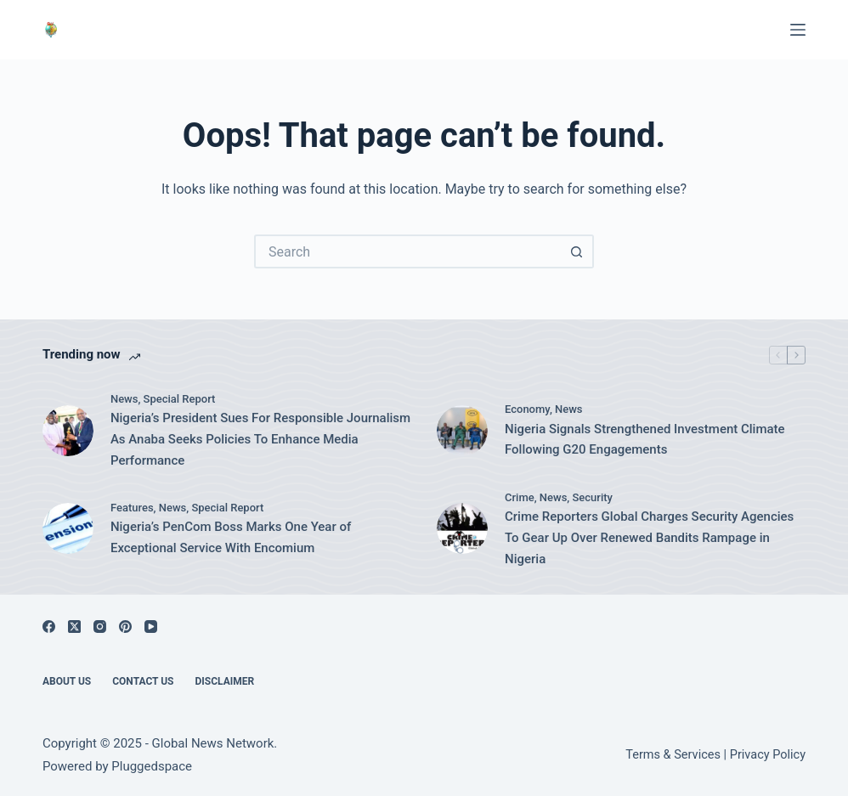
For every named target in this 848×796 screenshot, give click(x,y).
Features (132, 507)
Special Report (180, 398)
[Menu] (798, 29)
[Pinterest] (125, 626)
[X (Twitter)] (74, 626)
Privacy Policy (768, 755)
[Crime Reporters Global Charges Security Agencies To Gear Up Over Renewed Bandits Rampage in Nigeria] (462, 528)
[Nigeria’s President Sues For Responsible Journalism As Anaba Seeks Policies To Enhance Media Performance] (67, 430)
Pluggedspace (151, 766)
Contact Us (142, 681)
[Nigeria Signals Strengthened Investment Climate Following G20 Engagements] (462, 430)
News (124, 398)
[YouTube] (150, 626)
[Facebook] (48, 626)
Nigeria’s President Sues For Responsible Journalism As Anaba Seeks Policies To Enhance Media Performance (260, 439)
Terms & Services (673, 755)
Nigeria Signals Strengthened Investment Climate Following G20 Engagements (645, 439)
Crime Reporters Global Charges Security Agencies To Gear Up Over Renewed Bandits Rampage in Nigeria (649, 538)
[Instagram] (99, 626)
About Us (66, 681)
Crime (519, 497)
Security (593, 497)
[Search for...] (407, 251)
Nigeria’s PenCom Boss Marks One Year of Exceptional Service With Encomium (230, 537)
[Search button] (577, 251)
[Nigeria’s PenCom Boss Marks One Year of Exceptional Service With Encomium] (67, 528)
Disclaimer (225, 681)
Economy (527, 409)
